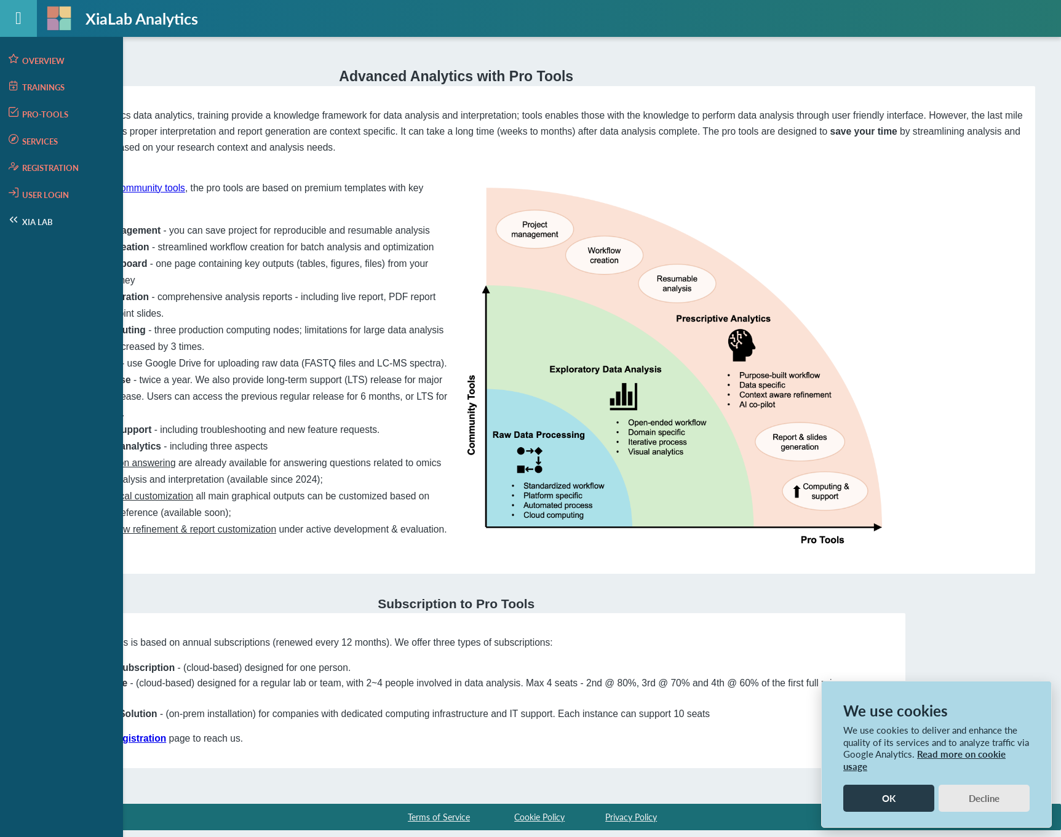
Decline (984, 798)
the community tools (295, 186)
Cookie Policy (539, 814)
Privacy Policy (631, 814)
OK (889, 798)
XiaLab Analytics (141, 18)
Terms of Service (439, 814)
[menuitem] (61, 59)
